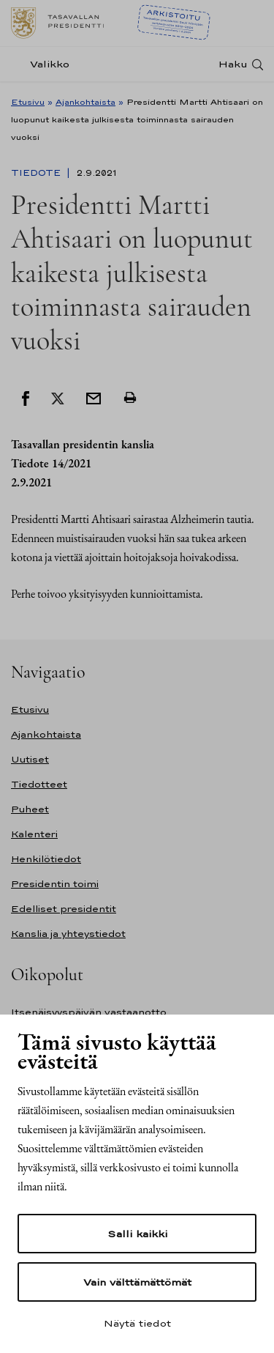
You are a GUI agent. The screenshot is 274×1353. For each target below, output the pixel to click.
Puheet (30, 809)
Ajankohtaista (85, 102)
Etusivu (28, 102)
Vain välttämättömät (137, 1282)
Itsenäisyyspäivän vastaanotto (89, 1012)
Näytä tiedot (137, 1323)
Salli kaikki (137, 1233)
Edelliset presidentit (63, 908)
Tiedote (37, 173)
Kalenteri (34, 834)
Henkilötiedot (46, 859)
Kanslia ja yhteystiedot (68, 933)
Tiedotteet (39, 784)
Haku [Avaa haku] (233, 64)
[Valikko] (44, 64)
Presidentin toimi (55, 884)
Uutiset (30, 759)
